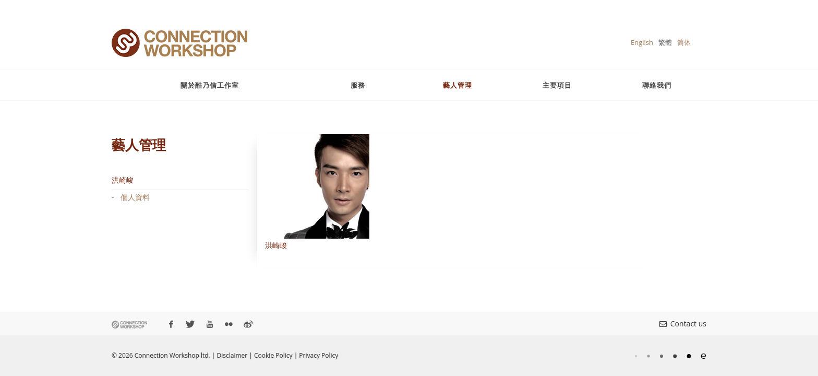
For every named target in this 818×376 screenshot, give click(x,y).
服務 (358, 85)
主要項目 (557, 85)
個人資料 (135, 197)
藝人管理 (457, 85)
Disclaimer (232, 355)
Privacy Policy (318, 355)
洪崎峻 (123, 180)
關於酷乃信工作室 (210, 85)
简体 (684, 42)
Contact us (682, 323)
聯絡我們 (656, 85)
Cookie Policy (273, 355)
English (642, 42)
